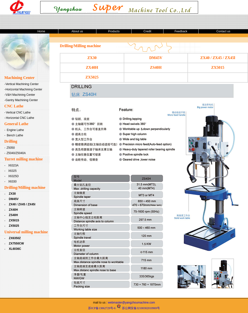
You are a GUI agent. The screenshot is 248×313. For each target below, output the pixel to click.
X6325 (12, 171)
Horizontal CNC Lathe (20, 118)
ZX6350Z (15, 238)
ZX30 (12, 193)
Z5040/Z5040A (16, 153)
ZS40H (13, 215)
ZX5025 (14, 225)
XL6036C (15, 249)
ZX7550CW (16, 243)
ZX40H (13, 209)
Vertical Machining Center (22, 84)
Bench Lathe (15, 135)
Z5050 (11, 147)
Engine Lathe (15, 130)
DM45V (14, 199)
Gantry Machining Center (22, 100)
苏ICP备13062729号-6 (102, 308)
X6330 (12, 181)
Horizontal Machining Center (24, 89)
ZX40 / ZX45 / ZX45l (22, 204)
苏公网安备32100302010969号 (141, 308)
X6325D (13, 176)
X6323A (13, 165)
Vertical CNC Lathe (18, 112)
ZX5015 (14, 220)
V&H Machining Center (20, 94)
